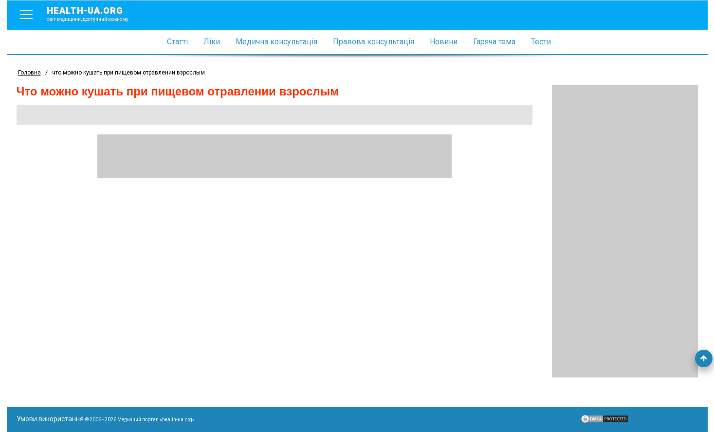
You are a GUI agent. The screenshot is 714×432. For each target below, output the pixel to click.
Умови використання (50, 419)
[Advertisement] (625, 231)
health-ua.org (95, 13)
